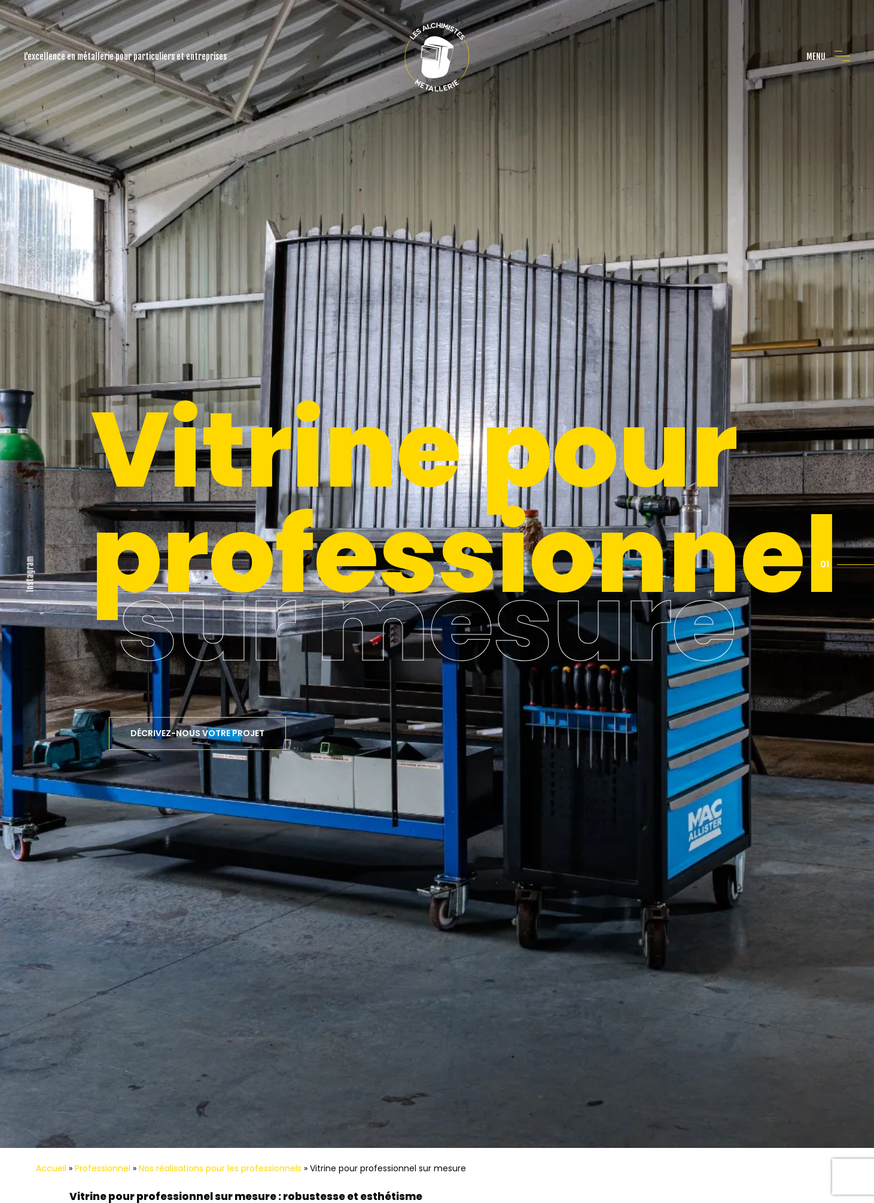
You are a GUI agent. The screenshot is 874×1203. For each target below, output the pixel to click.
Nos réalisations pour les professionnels (220, 1102)
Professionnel (102, 1102)
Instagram (30, 540)
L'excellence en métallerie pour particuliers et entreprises (125, 56)
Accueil (51, 1102)
